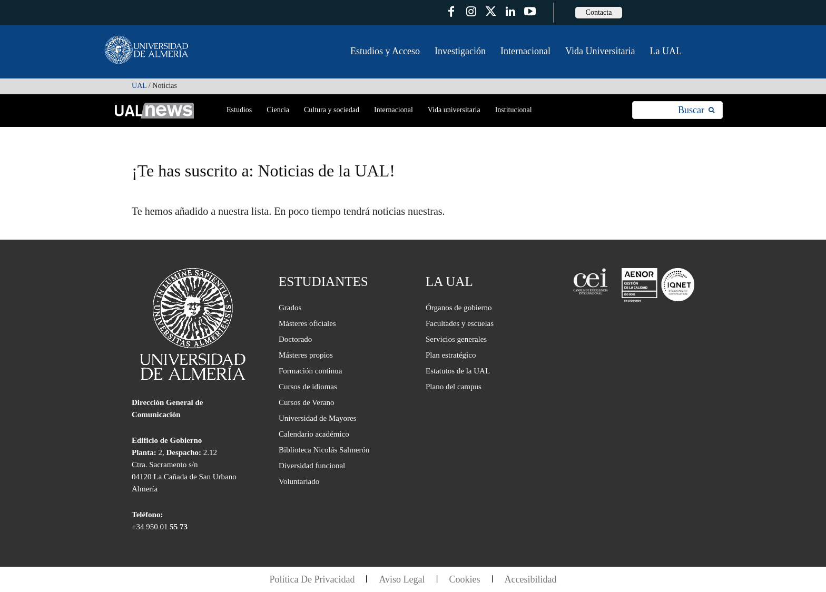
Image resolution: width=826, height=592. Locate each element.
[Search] (696, 110)
